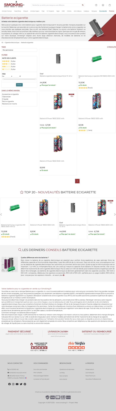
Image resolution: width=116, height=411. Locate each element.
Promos (111, 11)
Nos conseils (64, 376)
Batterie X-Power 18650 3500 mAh (52, 161)
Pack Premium (90, 376)
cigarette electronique (44, 25)
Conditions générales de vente (71, 392)
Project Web (73, 403)
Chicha (69, 11)
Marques (94, 11)
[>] (115, 215)
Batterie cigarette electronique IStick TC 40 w (56, 76)
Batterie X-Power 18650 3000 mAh (91, 118)
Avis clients (63, 379)
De (6, 76)
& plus (8, 61)
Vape (57, 11)
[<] (1, 215)
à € (16, 76)
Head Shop (17, 11)
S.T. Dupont (50, 11)
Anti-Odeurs (77, 11)
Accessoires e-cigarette (10, 94)
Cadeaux (86, 11)
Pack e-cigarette (8, 101)
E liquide (5, 99)
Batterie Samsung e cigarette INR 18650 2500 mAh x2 (97, 77)
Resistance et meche (9, 104)
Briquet (25, 11)
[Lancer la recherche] (83, 5)
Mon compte (38, 372)
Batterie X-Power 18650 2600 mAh (52, 118)
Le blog (62, 372)
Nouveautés (103, 11)
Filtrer (19, 85)
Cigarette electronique (12, 42)
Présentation (90, 369)
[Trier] (19, 50)
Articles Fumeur (7, 11)
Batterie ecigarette (27, 42)
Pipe (43, 11)
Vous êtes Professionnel (93, 379)
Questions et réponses (67, 369)
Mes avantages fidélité (41, 376)
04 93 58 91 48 (13, 369)
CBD (63, 11)
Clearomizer (6, 97)
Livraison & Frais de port (41, 379)
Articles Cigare (34, 11)
